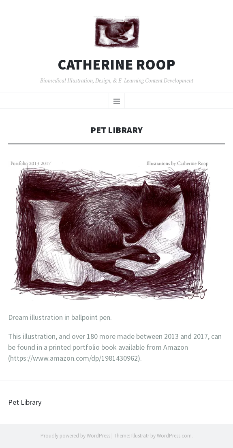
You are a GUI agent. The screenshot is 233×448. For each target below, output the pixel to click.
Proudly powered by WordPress (75, 435)
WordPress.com (174, 435)
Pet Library (24, 402)
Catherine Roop (116, 65)
